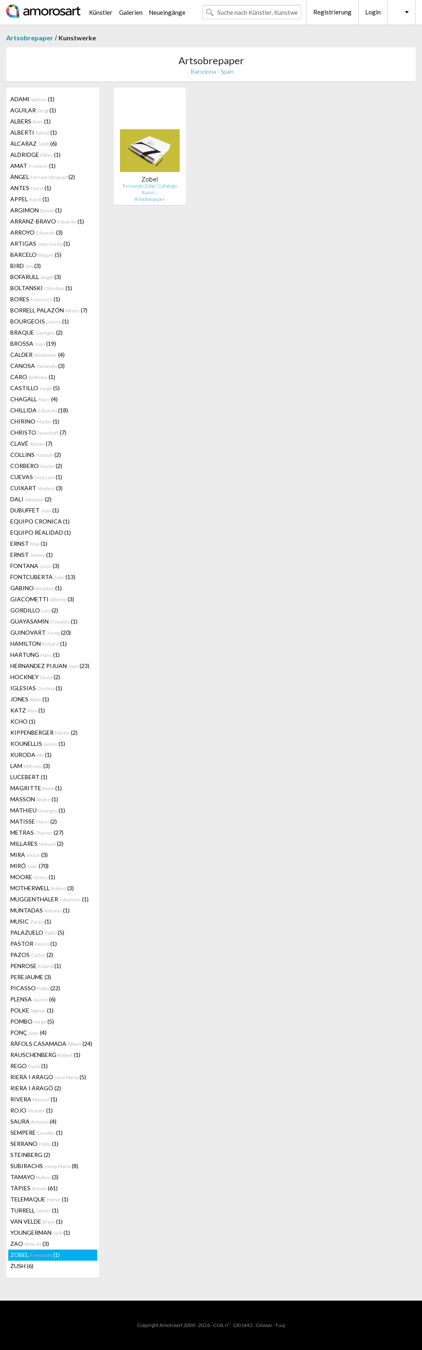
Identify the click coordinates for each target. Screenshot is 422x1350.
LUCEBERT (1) (28, 776)
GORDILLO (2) (34, 610)
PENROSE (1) (35, 965)
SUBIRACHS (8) (44, 1165)
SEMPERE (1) (36, 1132)
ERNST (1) (28, 543)
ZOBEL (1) (35, 1254)
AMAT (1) (33, 165)
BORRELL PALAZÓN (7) (48, 310)
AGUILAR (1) (33, 110)
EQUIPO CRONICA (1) (40, 521)
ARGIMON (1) (36, 210)
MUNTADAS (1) (40, 910)
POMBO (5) (32, 1021)
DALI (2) (31, 499)
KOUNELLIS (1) (37, 743)
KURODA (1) (31, 754)
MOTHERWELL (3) (42, 887)
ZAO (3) (29, 1243)
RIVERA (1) (33, 1099)
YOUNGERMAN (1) (40, 1232)
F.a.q (280, 1325)
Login (373, 12)
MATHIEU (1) (37, 810)
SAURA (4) (33, 1121)
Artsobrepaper (29, 38)
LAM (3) (30, 765)
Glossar (264, 1325)
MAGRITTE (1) (36, 787)
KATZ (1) (27, 710)
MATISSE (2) (33, 821)
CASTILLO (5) (35, 387)
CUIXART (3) (36, 487)
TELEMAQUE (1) (39, 1199)
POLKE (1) (32, 1010)
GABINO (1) (36, 587)
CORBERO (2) (36, 465)
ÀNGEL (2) (42, 176)
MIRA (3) (29, 854)
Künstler (101, 12)
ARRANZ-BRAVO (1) (47, 221)
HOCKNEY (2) (35, 676)
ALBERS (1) (30, 121)
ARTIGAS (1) (40, 243)
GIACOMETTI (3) (42, 599)
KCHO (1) (22, 721)
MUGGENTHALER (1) (49, 899)
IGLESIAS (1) (36, 687)
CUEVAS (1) (36, 476)
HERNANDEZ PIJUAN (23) (49, 665)
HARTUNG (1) (35, 654)
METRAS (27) (36, 832)
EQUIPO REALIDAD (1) (40, 532)
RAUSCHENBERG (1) (45, 1054)
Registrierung (332, 12)
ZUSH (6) (21, 1265)
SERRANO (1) (34, 1143)
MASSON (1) (34, 799)
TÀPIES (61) (34, 1188)
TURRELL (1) (34, 1210)
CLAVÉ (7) (31, 443)
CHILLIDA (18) (39, 410)
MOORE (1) (32, 876)
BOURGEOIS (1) (39, 321)
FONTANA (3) (34, 565)
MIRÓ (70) (29, 865)
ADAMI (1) (32, 98)
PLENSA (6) (33, 999)
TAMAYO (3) (34, 1176)
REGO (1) (29, 1065)
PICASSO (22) (35, 988)
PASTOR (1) (33, 943)
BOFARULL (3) (35, 276)
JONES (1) (29, 699)
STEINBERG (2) (30, 1154)
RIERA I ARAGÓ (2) (35, 1088)
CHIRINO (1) (34, 421)
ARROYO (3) (36, 232)
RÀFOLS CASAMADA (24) (51, 1043)
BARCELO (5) (35, 254)
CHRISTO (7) (38, 432)
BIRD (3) (25, 265)
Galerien (131, 12)
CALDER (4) (37, 354)
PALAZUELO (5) (37, 932)
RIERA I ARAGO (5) (48, 1076)
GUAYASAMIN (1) (43, 621)
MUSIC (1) (30, 921)
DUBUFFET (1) (34, 510)
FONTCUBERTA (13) (42, 576)
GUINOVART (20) (40, 632)
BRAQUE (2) (36, 332)
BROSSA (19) (33, 343)
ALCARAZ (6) (33, 143)
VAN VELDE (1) (36, 1221)
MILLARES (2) (36, 843)
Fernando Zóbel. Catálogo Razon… (150, 189)
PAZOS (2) (31, 954)
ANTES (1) (30, 187)
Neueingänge (167, 12)
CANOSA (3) (37, 365)
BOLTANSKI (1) (41, 287)
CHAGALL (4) (34, 399)
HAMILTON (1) (38, 643)
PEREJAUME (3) (30, 976)
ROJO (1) (31, 1110)
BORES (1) (35, 299)
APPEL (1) (29, 199)
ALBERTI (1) (33, 132)
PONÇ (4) (28, 1032)
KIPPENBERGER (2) (43, 732)
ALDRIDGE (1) (35, 154)
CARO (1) (32, 376)
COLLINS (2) (35, 454)
